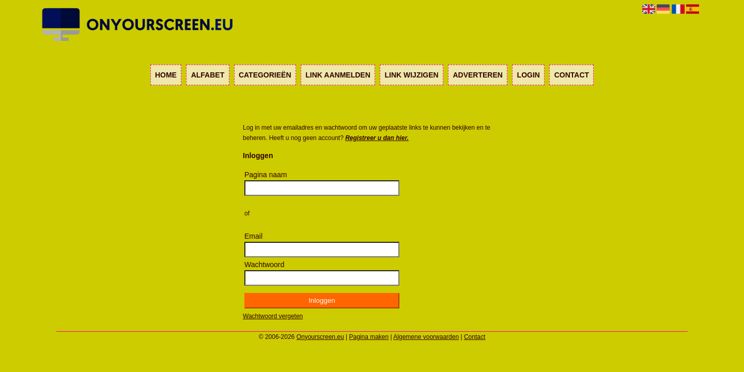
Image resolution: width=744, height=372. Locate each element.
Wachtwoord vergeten (273, 316)
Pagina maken (369, 336)
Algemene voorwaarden (426, 336)
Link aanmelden (337, 75)
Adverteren (477, 75)
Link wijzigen (411, 75)
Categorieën (265, 75)
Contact (571, 75)
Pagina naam (265, 175)
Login (528, 75)
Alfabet (208, 75)
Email (253, 236)
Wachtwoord (264, 264)
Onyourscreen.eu (320, 336)
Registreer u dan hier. (377, 138)
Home (166, 75)
